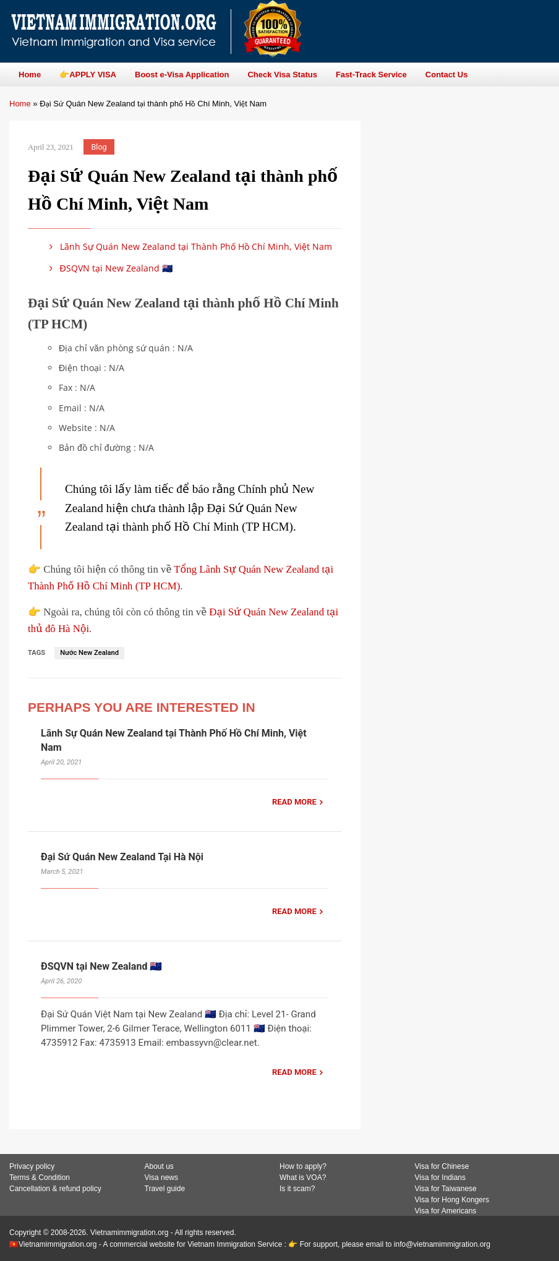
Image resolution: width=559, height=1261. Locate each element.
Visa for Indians (440, 1177)
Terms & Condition (39, 1177)
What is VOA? (303, 1177)
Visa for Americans (446, 1211)
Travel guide (165, 1188)
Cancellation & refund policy (55, 1188)
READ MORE (294, 801)
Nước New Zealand (89, 653)
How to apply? (303, 1166)
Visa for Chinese (442, 1166)
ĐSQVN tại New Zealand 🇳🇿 (109, 268)
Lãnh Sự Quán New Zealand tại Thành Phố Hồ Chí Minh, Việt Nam (188, 246)
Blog (99, 147)
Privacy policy (31, 1166)
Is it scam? (297, 1188)
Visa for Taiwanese (446, 1188)
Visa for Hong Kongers (452, 1199)
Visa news (161, 1177)
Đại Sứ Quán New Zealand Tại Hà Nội (122, 857)
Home (20, 103)
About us (159, 1166)
